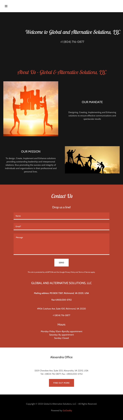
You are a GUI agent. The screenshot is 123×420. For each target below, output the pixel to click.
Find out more (61, 383)
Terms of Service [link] (84, 272)
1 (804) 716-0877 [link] (73, 42)
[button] (16, 6)
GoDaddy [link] (67, 410)
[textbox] (61, 216)
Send (61, 262)
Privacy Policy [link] (70, 272)
